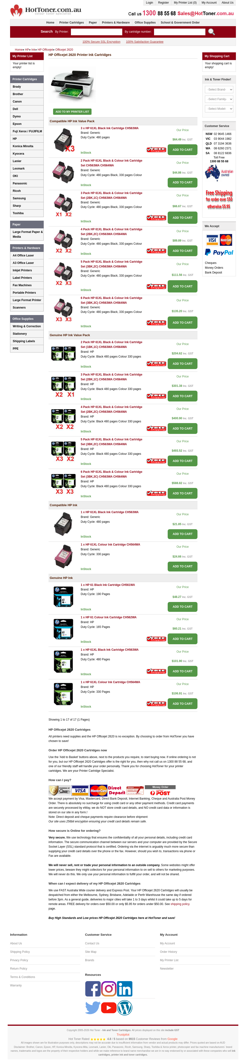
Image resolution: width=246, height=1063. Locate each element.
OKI (15, 176)
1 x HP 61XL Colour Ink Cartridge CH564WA (110, 544)
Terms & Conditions (22, 977)
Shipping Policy (20, 952)
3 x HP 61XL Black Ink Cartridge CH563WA (110, 128)
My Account (209, 2)
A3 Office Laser (23, 263)
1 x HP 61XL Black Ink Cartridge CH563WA (110, 512)
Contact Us (92, 943)
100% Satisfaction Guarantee (144, 41)
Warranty (16, 985)
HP (15, 138)
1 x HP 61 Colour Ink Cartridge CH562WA (109, 617)
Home (50, 22)
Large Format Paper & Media (28, 234)
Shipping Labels (24, 341)
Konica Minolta (23, 146)
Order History (168, 952)
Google (172, 1039)
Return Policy (18, 968)
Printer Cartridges (71, 22)
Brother (18, 94)
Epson (17, 124)
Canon (17, 101)
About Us (228, 2)
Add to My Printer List (72, 111)
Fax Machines (22, 285)
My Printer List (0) (185, 2)
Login (149, 2)
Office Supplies (145, 22)
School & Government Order (180, 22)
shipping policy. (180, 904)
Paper (93, 22)
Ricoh (17, 191)
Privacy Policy (19, 960)
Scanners (19, 307)
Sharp (17, 205)
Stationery (20, 333)
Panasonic (20, 183)
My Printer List (169, 960)
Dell (15, 109)
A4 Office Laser (23, 255)
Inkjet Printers (22, 270)
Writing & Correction (27, 326)
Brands (89, 960)
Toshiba (18, 213)
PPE (15, 348)
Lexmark (19, 168)
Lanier (17, 161)
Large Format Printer (27, 300)
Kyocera (18, 153)
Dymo (17, 116)
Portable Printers (24, 292)
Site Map (90, 952)
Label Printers (22, 277)
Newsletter (167, 968)
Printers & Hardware (115, 22)
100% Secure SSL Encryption (101, 41)
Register (163, 2)
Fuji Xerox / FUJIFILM (27, 131)
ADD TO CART (182, 150)
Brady (17, 86)
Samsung (19, 198)
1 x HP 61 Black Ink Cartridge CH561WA (108, 585)
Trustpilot (123, 1034)
